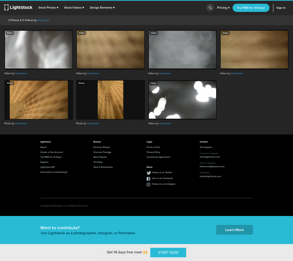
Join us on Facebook (162, 178)
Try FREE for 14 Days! (251, 8)
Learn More (234, 230)
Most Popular (100, 157)
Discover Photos (101, 147)
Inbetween (43, 20)
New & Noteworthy (103, 167)
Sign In (281, 8)
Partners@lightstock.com (212, 166)
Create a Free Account (51, 152)
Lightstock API (47, 167)
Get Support (206, 147)
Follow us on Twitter (162, 172)
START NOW (168, 252)
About (43, 147)
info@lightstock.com (210, 156)
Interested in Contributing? (54, 172)
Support (44, 162)
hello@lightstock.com (210, 176)
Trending (97, 162)
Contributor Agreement (158, 157)
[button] (48, 8)
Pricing (223, 8)
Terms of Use (153, 147)
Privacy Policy (153, 152)
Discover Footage (102, 152)
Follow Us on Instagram (164, 184)
